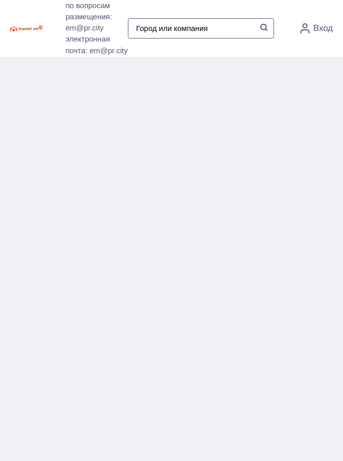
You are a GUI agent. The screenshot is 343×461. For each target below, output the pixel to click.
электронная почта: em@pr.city (96, 44)
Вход (316, 28)
